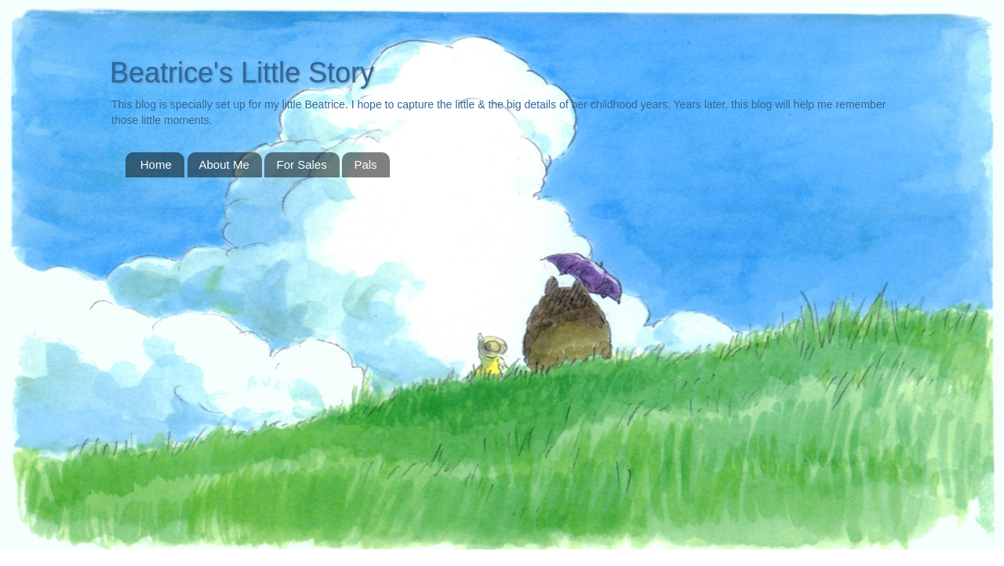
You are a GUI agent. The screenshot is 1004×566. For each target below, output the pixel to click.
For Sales (301, 164)
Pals (365, 164)
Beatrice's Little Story (242, 73)
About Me (224, 164)
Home (156, 164)
